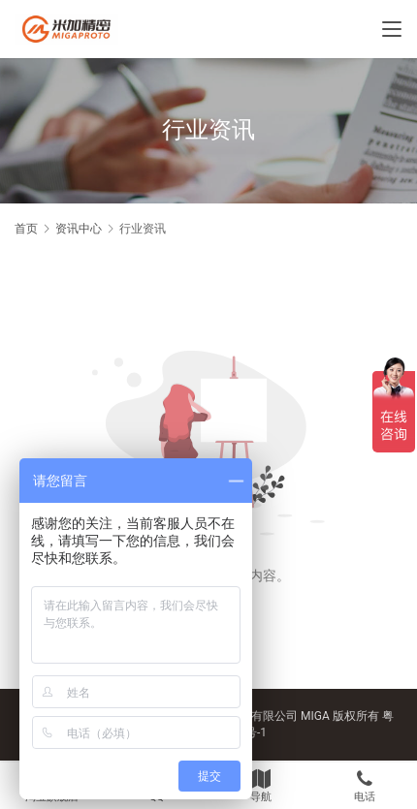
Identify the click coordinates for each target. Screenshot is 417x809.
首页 (26, 228)
